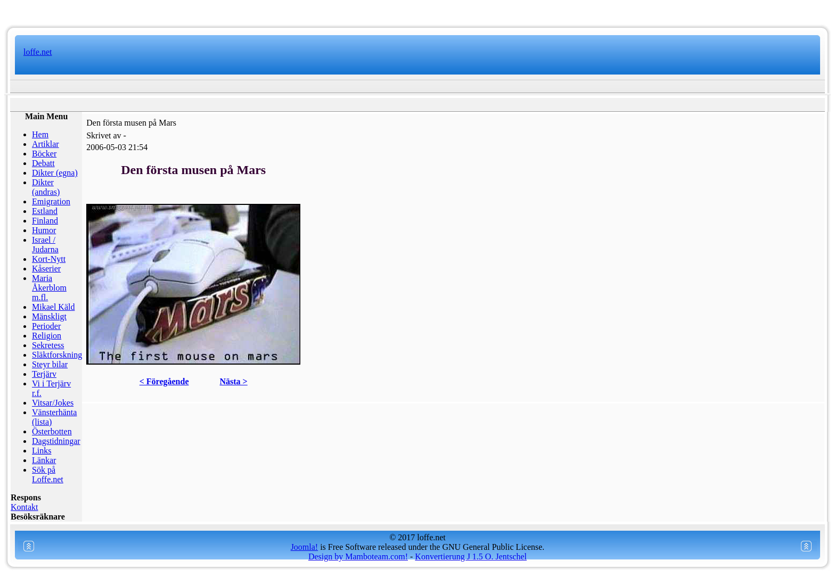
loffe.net (37, 51)
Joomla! (304, 546)
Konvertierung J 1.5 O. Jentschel (471, 556)
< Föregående (164, 381)
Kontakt (24, 507)
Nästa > (234, 381)
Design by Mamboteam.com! (358, 556)
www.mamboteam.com (417, 10)
